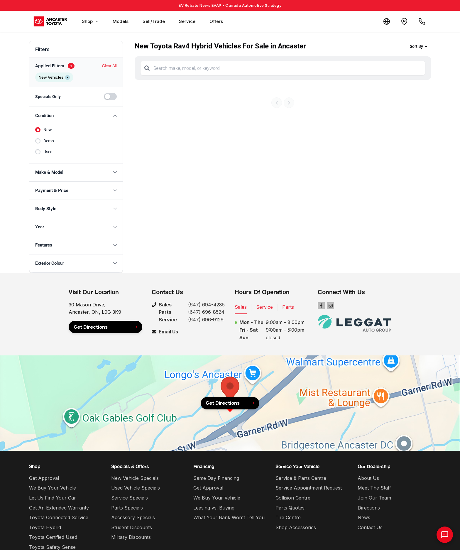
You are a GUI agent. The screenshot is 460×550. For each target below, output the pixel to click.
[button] (76, 116)
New (47, 129)
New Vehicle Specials (135, 478)
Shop (90, 21)
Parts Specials (127, 508)
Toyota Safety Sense (52, 547)
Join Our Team (374, 498)
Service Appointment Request (308, 488)
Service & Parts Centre (300, 478)
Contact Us (370, 527)
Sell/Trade (154, 21)
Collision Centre (292, 498)
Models (120, 21)
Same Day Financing (216, 478)
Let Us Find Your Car (52, 498)
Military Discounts (131, 537)
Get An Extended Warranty (59, 508)
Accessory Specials (133, 517)
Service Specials (129, 498)
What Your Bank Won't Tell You (229, 517)
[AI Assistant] (445, 535)
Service (187, 21)
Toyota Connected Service (58, 517)
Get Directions (91, 327)
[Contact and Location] (404, 21)
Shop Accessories (295, 527)
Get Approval (44, 478)
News (364, 517)
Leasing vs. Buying (213, 508)
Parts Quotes (290, 508)
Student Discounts (131, 527)
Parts (288, 307)
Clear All (109, 65)
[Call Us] (421, 21)
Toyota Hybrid (45, 527)
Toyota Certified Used (53, 537)
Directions (369, 508)
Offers (216, 21)
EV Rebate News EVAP (230, 5)
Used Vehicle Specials (135, 488)
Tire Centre (288, 517)
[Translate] (386, 21)
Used (48, 151)
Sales (241, 307)
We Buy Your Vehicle (52, 488)
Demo (48, 141)
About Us (368, 478)
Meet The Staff (374, 488)
